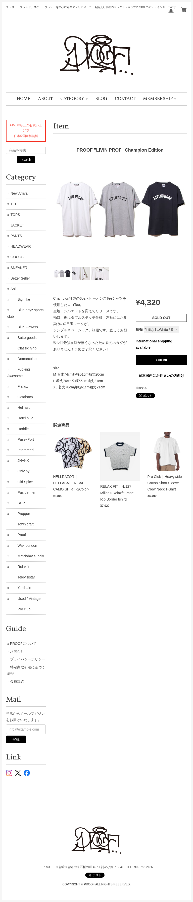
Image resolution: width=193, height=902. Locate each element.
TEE (14, 204)
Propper (20, 514)
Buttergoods (24, 338)
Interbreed (22, 450)
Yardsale (21, 588)
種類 (139, 330)
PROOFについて (23, 644)
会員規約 (17, 681)
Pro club (20, 609)
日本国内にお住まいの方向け (161, 376)
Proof (18, 535)
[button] (74, 99)
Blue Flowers (24, 327)
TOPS (15, 215)
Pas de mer (23, 492)
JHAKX (20, 461)
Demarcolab (23, 359)
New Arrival (19, 193)
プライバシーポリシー (27, 659)
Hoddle (20, 429)
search (26, 160)
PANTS (16, 236)
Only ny (20, 471)
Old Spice (22, 482)
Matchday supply (27, 556)
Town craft (22, 524)
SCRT (19, 503)
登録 (16, 739)
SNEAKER (19, 268)
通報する (141, 387)
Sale (14, 289)
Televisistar (23, 577)
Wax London (24, 546)
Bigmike (20, 299)
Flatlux (19, 386)
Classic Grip (23, 348)
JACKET (17, 225)
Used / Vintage (26, 599)
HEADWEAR (21, 246)
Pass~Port (22, 439)
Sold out (161, 359)
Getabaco (22, 397)
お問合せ (17, 651)
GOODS (17, 257)
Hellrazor (21, 407)
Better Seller (20, 278)
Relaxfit (20, 567)
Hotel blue (22, 418)
